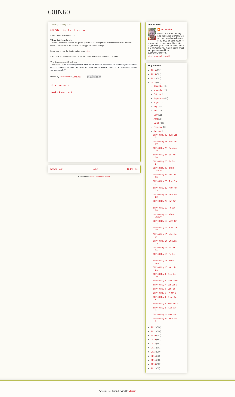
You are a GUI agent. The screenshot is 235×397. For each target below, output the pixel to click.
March (156, 123)
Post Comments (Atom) (100, 177)
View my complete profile (159, 56)
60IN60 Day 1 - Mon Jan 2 (165, 314)
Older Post (132, 169)
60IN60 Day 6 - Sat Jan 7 (165, 289)
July (155, 106)
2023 (153, 82)
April (155, 119)
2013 (153, 364)
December (158, 86)
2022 (153, 327)
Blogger (132, 391)
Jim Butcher (167, 29)
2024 (153, 78)
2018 (153, 343)
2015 (153, 356)
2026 (153, 70)
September (158, 98)
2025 (153, 74)
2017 (153, 347)
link (88, 51)
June (156, 110)
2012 (153, 368)
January (157, 131)
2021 (153, 331)
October (157, 94)
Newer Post (56, 169)
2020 (153, 335)
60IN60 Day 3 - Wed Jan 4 (165, 303)
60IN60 (59, 12)
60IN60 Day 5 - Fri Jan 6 (164, 293)
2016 (153, 352)
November (158, 90)
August (157, 102)
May (155, 115)
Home (95, 169)
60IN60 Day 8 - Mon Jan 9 (165, 280)
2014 (153, 360)
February (157, 127)
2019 (153, 339)
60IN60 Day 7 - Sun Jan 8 (165, 285)
